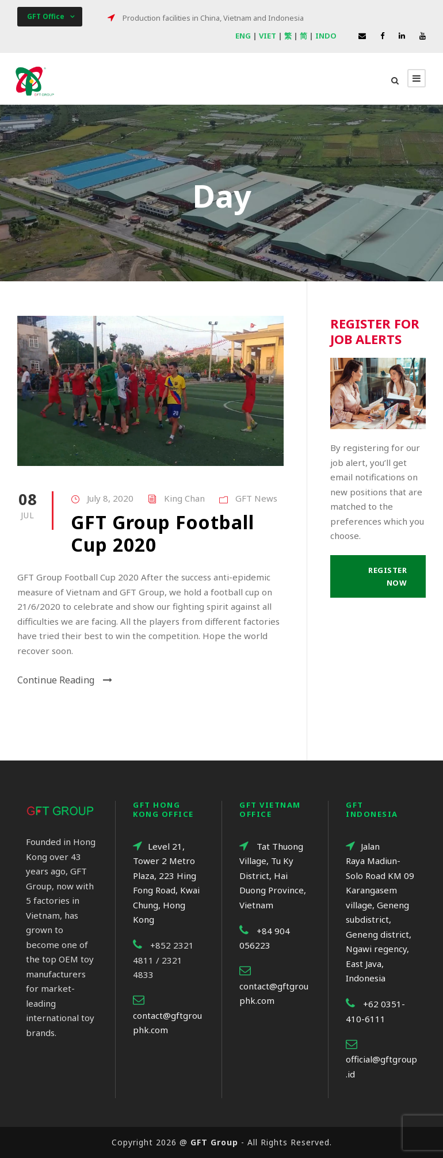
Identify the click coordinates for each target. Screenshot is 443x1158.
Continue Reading (64, 680)
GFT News (256, 498)
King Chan (184, 498)
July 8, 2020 (110, 498)
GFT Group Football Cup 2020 (162, 533)
